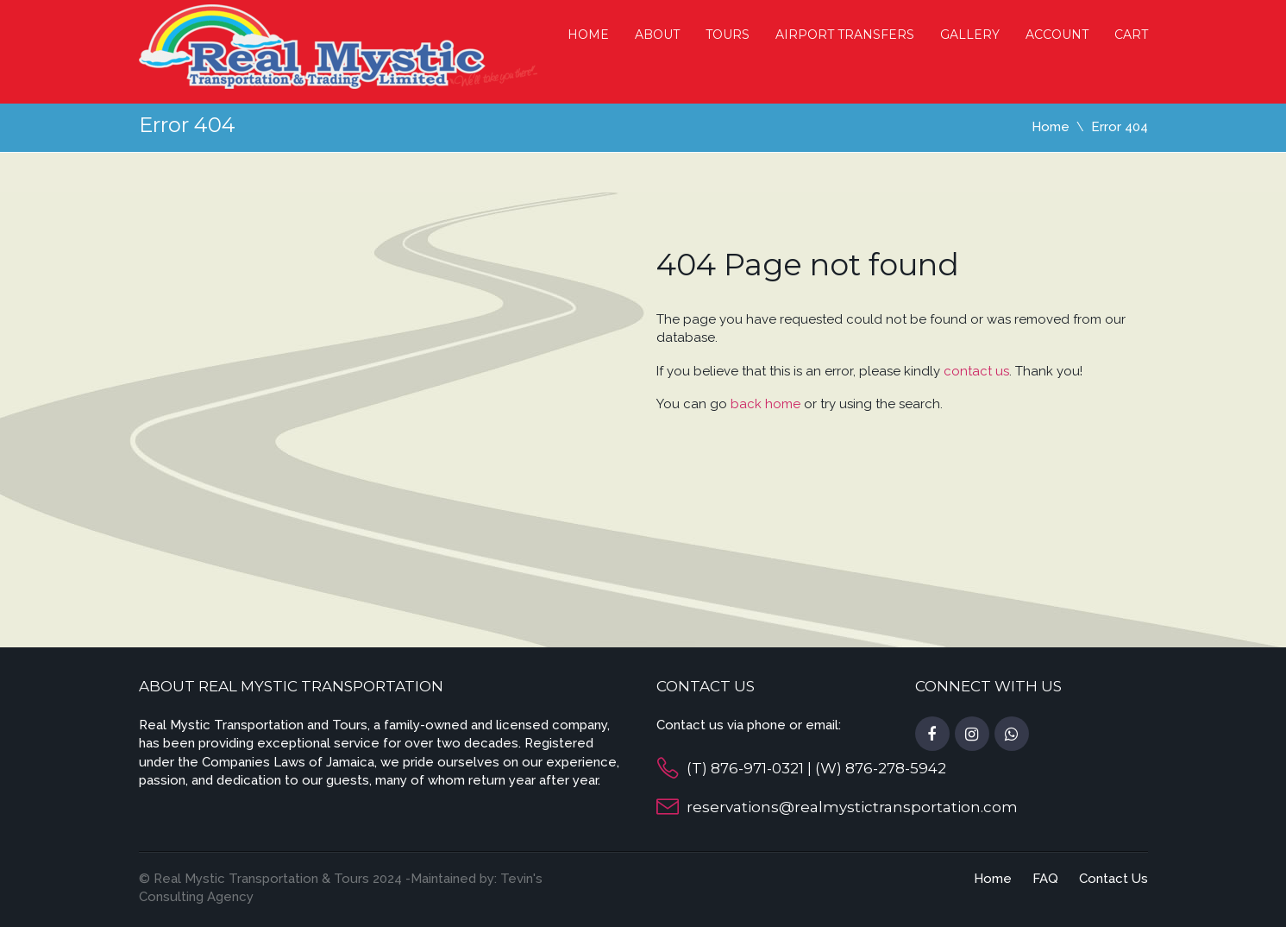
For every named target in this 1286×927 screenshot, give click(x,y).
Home (588, 34)
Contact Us (1113, 878)
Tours (728, 34)
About (657, 34)
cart (1131, 34)
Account (1057, 34)
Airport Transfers (844, 34)
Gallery (970, 34)
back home (765, 404)
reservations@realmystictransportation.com (852, 807)
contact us (976, 371)
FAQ (1045, 878)
